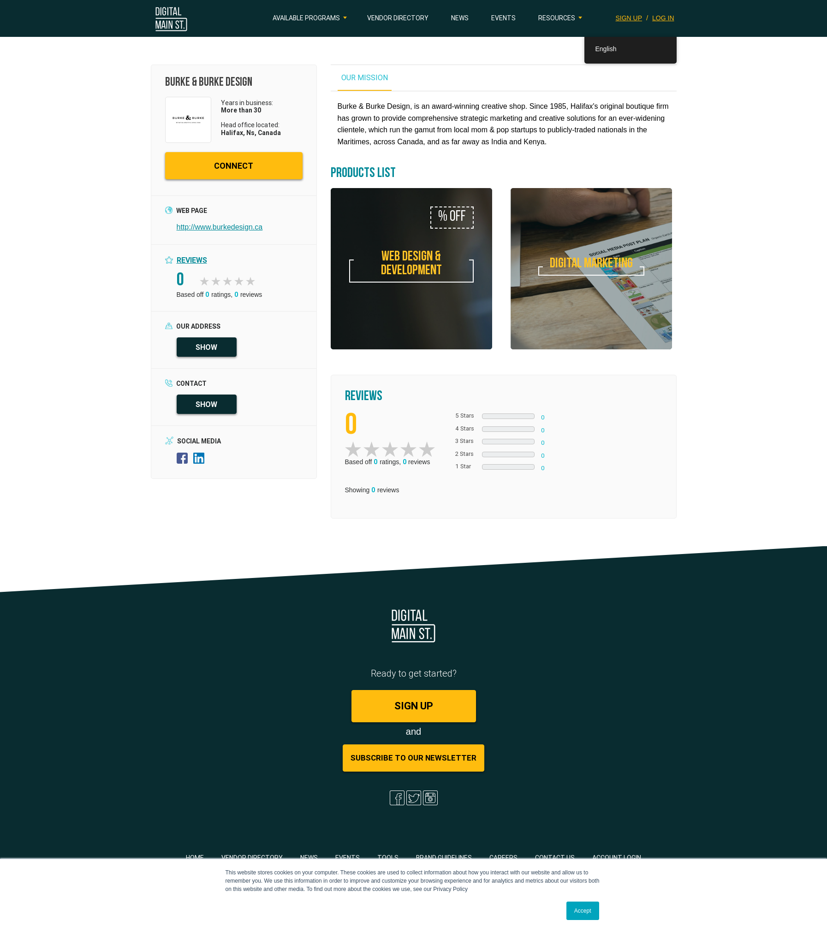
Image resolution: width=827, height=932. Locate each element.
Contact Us (555, 858)
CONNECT (233, 165)
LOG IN (663, 18)
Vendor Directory (397, 18)
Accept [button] (582, 911)
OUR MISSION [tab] (364, 77)
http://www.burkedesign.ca (220, 227)
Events (503, 18)
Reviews (192, 260)
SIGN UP (629, 18)
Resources (556, 18)
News (460, 18)
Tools (388, 858)
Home (195, 858)
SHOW (206, 347)
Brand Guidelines (444, 858)
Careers (503, 858)
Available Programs (306, 18)
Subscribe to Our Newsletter (413, 758)
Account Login (616, 858)
